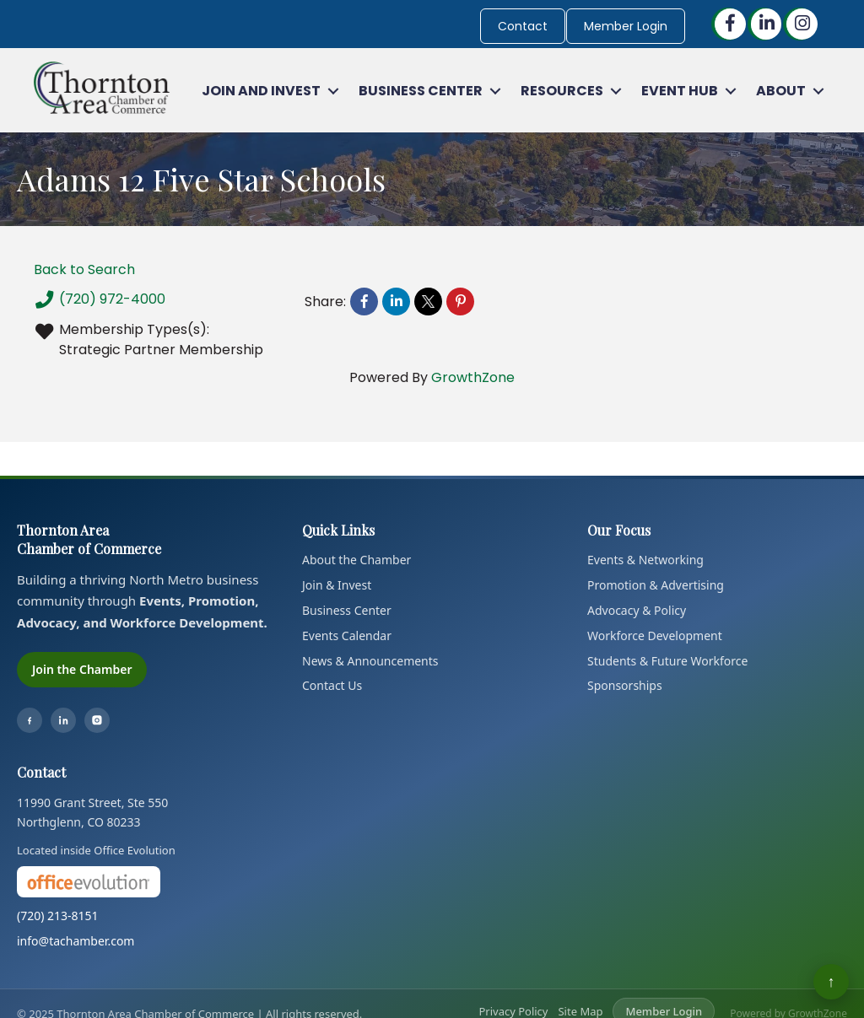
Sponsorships (624, 685)
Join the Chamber (82, 669)
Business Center (421, 90)
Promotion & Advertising (655, 585)
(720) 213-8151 (58, 916)
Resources (562, 90)
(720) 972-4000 (99, 299)
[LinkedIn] (63, 720)
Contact (523, 26)
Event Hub (679, 90)
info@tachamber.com (75, 941)
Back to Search (84, 269)
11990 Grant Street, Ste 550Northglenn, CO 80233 (92, 812)
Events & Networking (645, 560)
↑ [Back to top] (831, 981)
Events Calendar (347, 635)
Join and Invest (261, 90)
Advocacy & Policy (636, 610)
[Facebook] (29, 720)
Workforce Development (654, 635)
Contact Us (332, 685)
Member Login (625, 26)
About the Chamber (356, 560)
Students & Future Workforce (667, 661)
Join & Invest (336, 585)
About (781, 90)
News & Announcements (370, 661)
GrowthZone (473, 377)
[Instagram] (97, 720)
